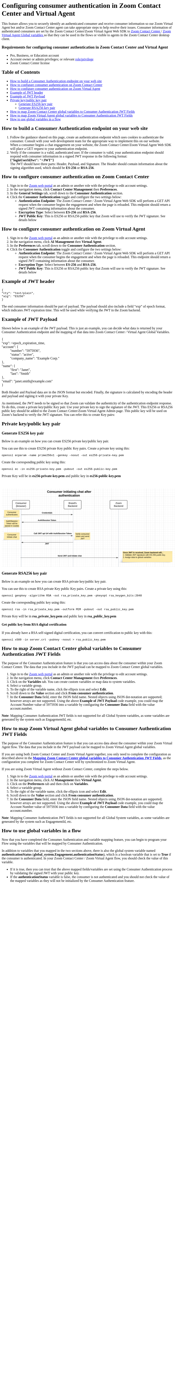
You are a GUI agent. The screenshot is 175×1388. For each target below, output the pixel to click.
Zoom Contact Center (146, 31)
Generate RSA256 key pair (37, 108)
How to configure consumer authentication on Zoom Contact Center (56, 85)
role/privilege (84, 59)
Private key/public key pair (28, 100)
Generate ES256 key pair (35, 104)
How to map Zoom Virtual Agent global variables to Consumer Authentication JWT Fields (71, 115)
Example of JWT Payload (27, 96)
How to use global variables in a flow (35, 119)
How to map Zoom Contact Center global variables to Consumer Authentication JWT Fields (72, 111)
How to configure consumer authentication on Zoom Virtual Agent (55, 88)
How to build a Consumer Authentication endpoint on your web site (56, 81)
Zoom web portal (40, 185)
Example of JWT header (26, 92)
